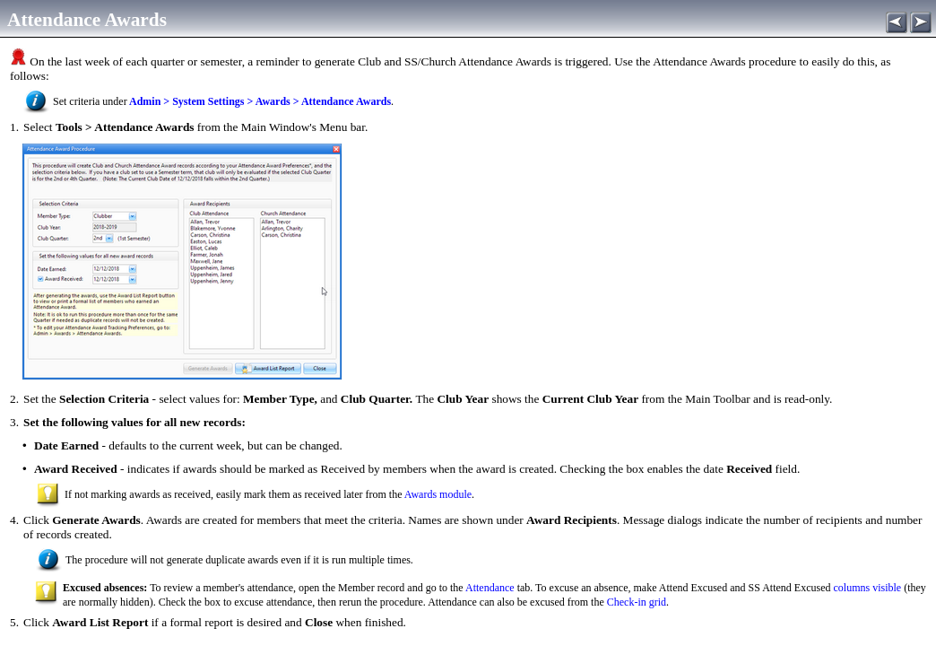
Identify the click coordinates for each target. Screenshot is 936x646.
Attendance (490, 587)
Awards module (438, 494)
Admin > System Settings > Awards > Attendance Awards (259, 101)
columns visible (867, 587)
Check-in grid (636, 602)
